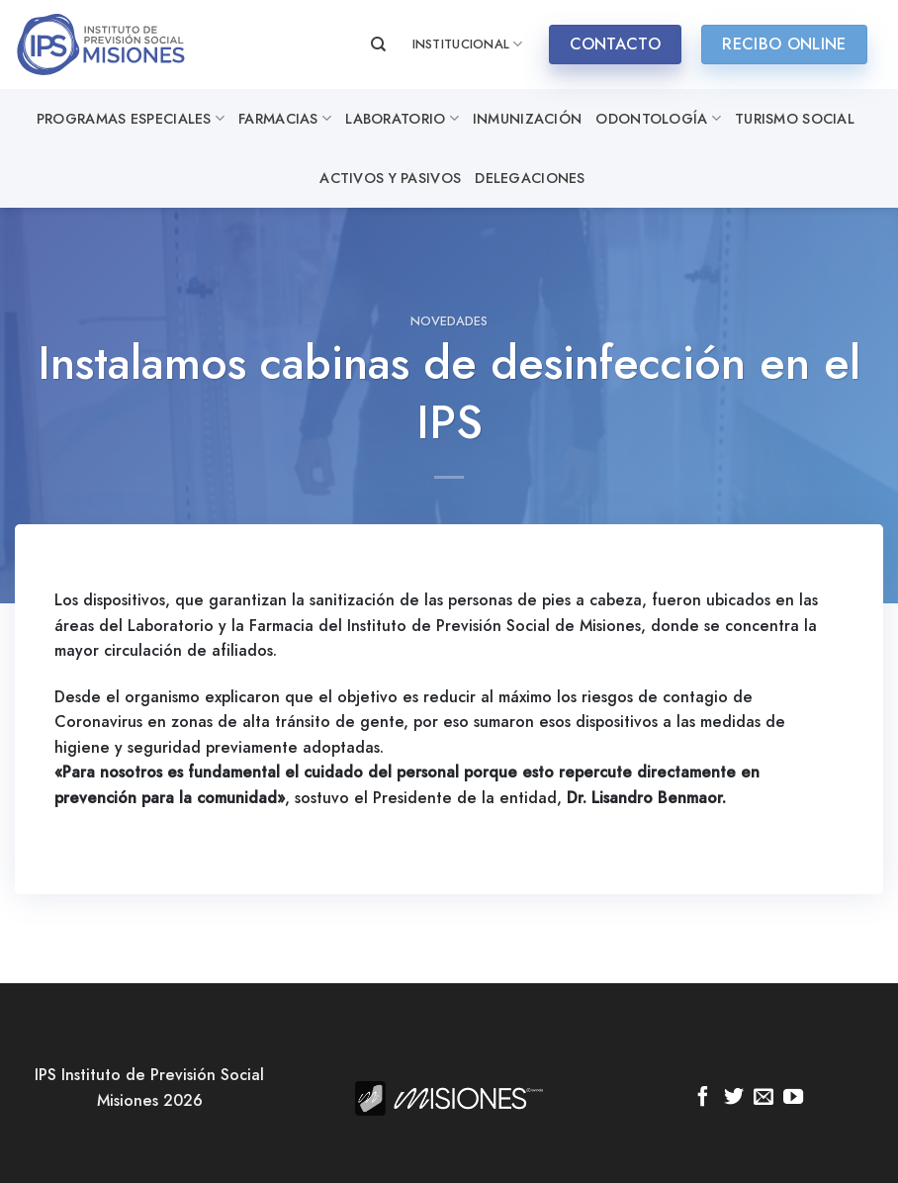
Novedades (449, 321)
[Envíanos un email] (763, 1098)
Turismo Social (794, 119)
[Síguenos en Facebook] (703, 1098)
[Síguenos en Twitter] (733, 1098)
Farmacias (284, 119)
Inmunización (527, 119)
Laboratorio (402, 119)
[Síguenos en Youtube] (793, 1098)
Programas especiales (130, 119)
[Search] (378, 44)
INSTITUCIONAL (467, 44)
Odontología (658, 119)
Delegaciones (529, 178)
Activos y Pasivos (390, 178)
